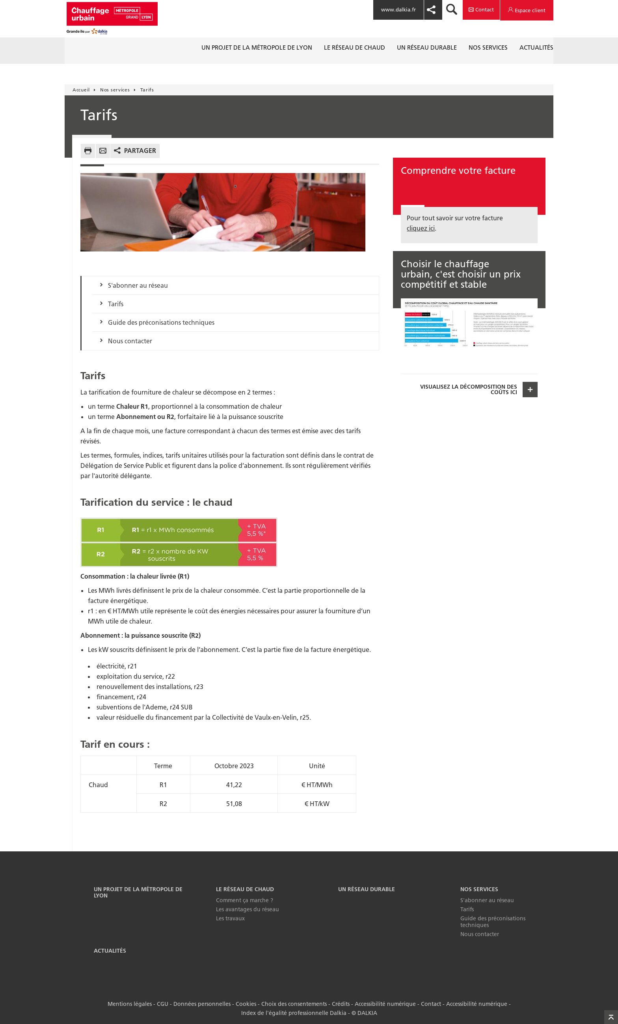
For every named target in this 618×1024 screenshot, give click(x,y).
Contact (431, 1003)
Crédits (341, 1003)
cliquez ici (421, 228)
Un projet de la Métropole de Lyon (138, 892)
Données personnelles (202, 1003)
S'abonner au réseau (138, 285)
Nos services (479, 889)
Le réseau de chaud (245, 889)
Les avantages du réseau (247, 909)
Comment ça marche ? (244, 900)
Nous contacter (130, 341)
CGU (162, 1003)
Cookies (246, 1003)
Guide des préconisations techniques (161, 322)
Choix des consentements (294, 1003)
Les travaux (230, 918)
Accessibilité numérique (385, 1003)
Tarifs (115, 304)
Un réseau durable (366, 889)
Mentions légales (130, 1003)
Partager (140, 151)
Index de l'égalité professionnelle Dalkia (293, 1013)
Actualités (110, 950)
